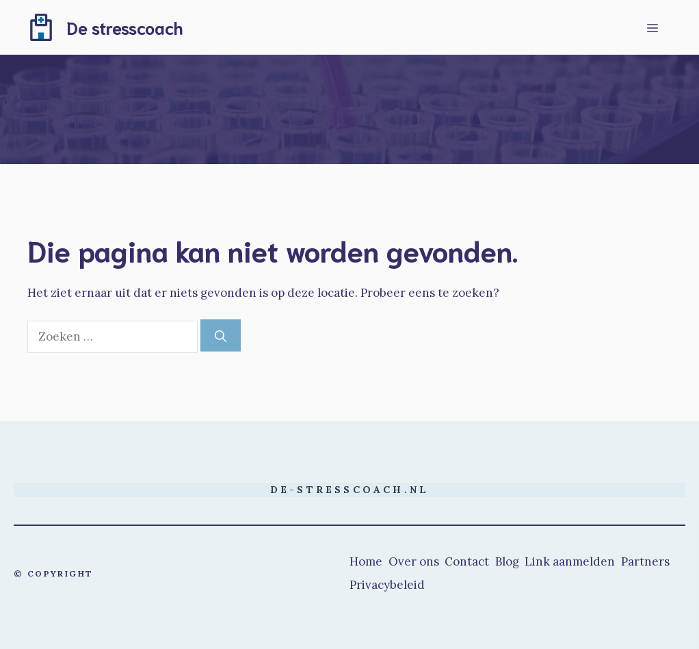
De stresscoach (124, 27)
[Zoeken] (220, 335)
